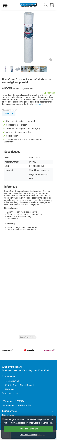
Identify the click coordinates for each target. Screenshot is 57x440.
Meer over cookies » (28, 435)
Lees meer (38, 104)
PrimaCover (26, 337)
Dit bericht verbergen (28, 429)
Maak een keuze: (9, 110)
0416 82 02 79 (11, 393)
